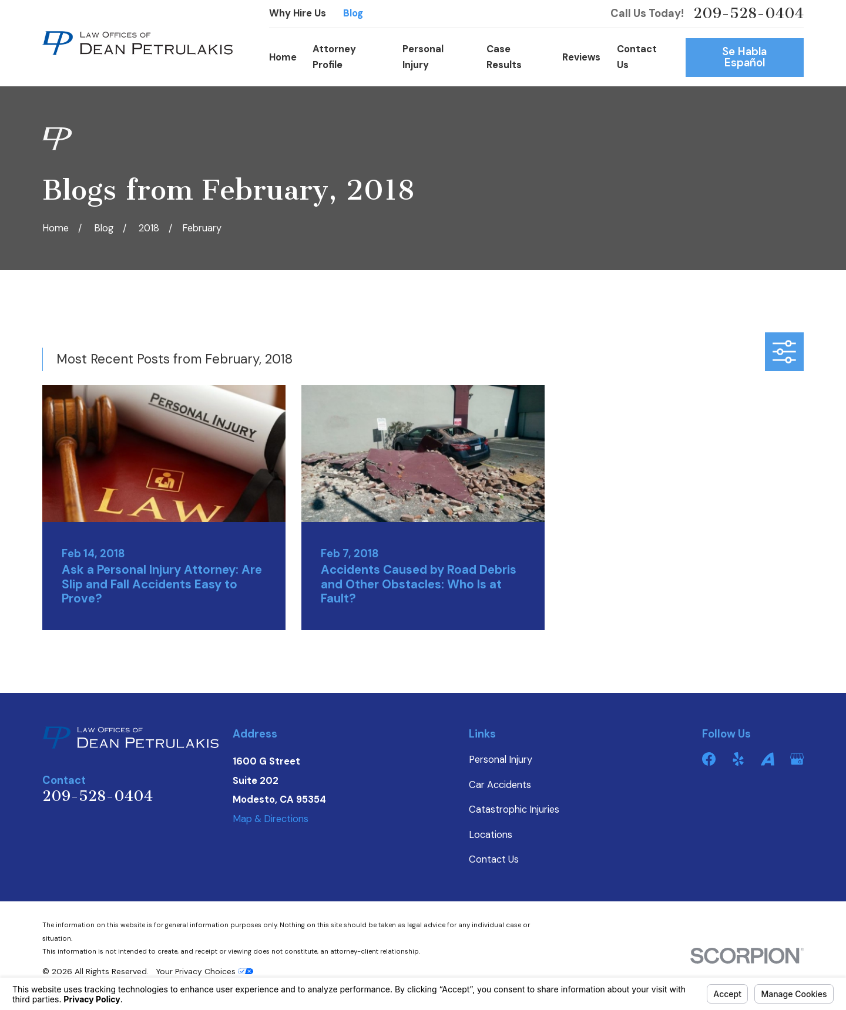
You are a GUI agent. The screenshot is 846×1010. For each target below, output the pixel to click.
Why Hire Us (297, 13)
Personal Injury (500, 759)
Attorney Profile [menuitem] (334, 56)
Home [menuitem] (283, 57)
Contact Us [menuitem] (637, 56)
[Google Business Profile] (797, 759)
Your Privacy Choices (204, 971)
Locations (490, 835)
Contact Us (494, 859)
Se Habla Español (744, 57)
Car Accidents (500, 785)
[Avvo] (767, 759)
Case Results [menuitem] (504, 56)
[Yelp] (738, 759)
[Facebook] (709, 759)
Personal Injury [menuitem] (423, 56)
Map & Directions (270, 819)
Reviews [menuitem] (581, 57)
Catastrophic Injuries (514, 809)
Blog (353, 13)
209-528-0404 (748, 14)
